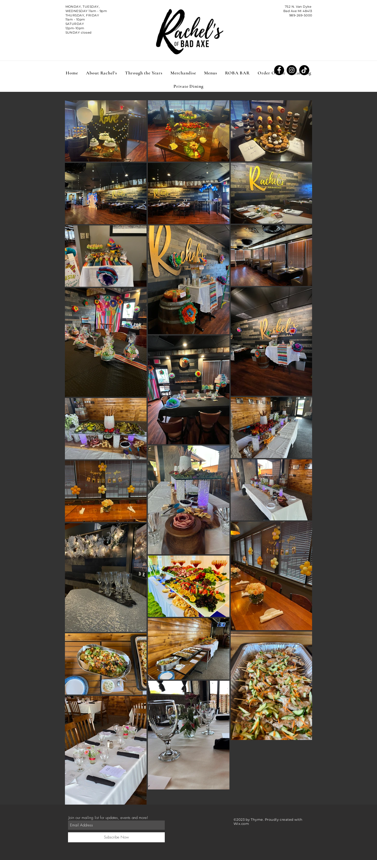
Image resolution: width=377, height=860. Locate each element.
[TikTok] (304, 70)
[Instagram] (292, 70)
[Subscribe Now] (116, 837)
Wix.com (241, 824)
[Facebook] (279, 70)
